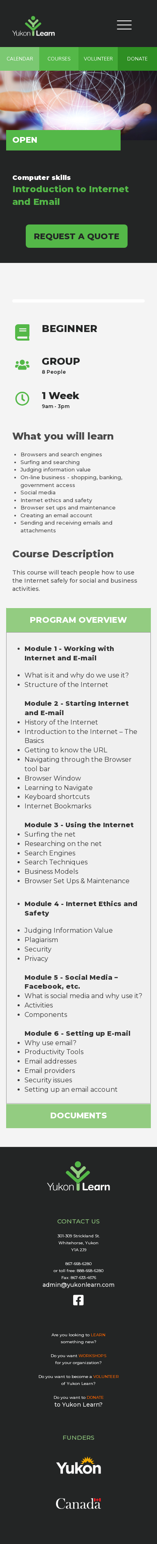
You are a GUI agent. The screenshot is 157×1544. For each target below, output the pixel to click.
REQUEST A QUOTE (76, 236)
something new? (78, 1341)
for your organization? (78, 1362)
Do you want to (79, 1397)
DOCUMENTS (78, 1115)
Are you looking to (78, 1335)
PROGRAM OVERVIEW (78, 620)
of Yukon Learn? (78, 1383)
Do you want (78, 1355)
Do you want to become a (78, 1376)
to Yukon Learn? (78, 1404)
